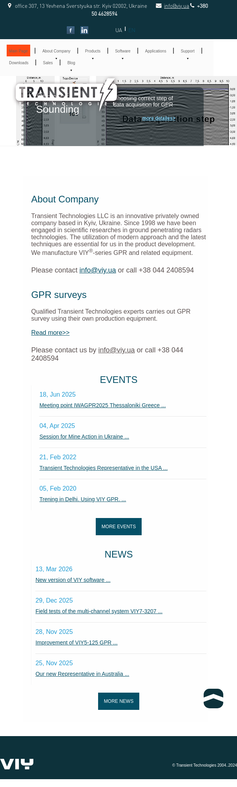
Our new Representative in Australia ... (82, 674)
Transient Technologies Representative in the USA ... (103, 468)
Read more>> (50, 332)
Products (92, 51)
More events (119, 526)
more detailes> (158, 118)
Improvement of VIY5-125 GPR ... (76, 642)
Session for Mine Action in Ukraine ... (84, 436)
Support (188, 51)
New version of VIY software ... (72, 580)
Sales (48, 63)
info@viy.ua (168, 5)
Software (122, 51)
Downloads (18, 63)
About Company (56, 51)
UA (118, 30)
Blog (71, 63)
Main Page (18, 51)
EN (131, 30)
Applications (155, 51)
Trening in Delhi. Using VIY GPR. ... (82, 499)
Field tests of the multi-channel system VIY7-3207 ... (98, 611)
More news (118, 701)
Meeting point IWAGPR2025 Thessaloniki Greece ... (102, 405)
